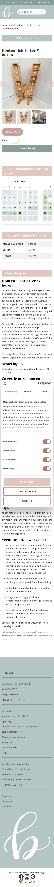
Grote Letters (33, 25)
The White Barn (9, 748)
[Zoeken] (41, 12)
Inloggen (28, 2)
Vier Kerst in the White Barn (16, 764)
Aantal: (5, 140)
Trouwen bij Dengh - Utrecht (16, 780)
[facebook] (21, 877)
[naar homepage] (7, 12)
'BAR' (13, 531)
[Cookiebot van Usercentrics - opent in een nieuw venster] (38, 384)
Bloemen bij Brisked (12, 775)
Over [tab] (44, 391)
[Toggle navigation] (50, 12)
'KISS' (34, 531)
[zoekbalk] (27, 12)
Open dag (7, 722)
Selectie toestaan (27, 491)
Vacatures (7, 743)
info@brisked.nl (10, 695)
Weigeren (27, 501)
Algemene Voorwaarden (14, 737)
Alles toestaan (27, 482)
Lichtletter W (11, 28)
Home (5, 25)
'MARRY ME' (24, 531)
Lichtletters (17, 25)
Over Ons (6, 711)
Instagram (7, 802)
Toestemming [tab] (10, 391)
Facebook (7, 797)
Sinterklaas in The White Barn (17, 770)
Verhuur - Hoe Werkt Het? (15, 716)
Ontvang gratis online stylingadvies (20, 727)
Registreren (43, 2)
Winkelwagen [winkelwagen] (12, 2)
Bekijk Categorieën (27, 38)
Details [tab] (27, 391)
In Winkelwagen (27, 149)
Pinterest (6, 807)
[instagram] (27, 877)
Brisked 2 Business (12, 732)
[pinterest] (33, 877)
